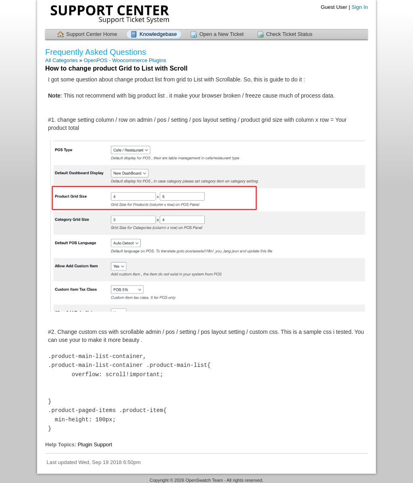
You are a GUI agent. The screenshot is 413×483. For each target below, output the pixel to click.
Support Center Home (91, 34)
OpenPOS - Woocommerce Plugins (124, 60)
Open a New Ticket (221, 34)
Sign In (360, 7)
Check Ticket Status (289, 34)
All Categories (61, 60)
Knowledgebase (158, 34)
